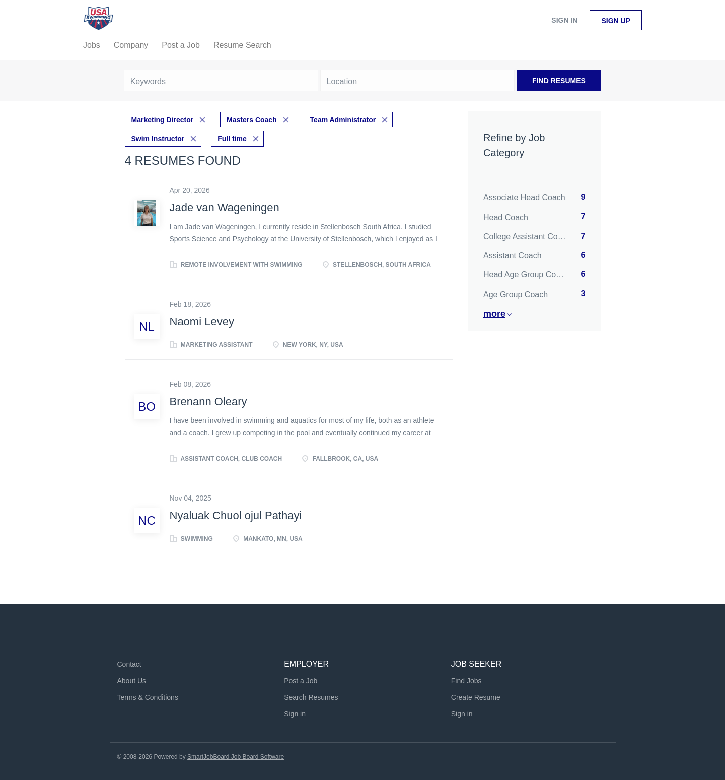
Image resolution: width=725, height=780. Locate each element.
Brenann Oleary (208, 399)
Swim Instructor (158, 137)
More (494, 314)
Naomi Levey (202, 320)
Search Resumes (311, 695)
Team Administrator (343, 119)
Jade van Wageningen (224, 205)
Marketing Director (162, 119)
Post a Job (300, 679)
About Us (132, 679)
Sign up (615, 21)
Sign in (564, 20)
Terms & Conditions (147, 695)
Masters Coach (252, 119)
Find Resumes (559, 81)
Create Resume (475, 695)
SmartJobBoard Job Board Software (235, 755)
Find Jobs (466, 679)
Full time (232, 137)
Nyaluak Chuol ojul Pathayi (236, 514)
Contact (129, 662)
